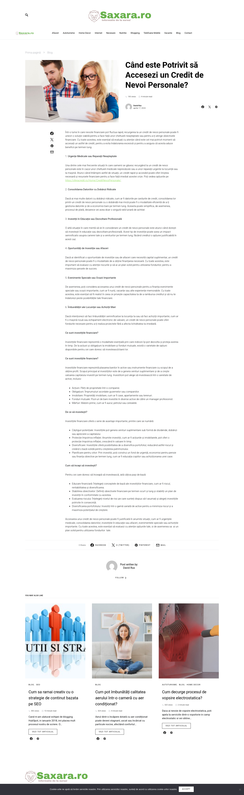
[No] (239, 789)
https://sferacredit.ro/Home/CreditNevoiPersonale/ (93, 180)
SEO (38, 685)
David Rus (137, 106)
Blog (50, 52)
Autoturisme (169, 685)
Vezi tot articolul (43, 732)
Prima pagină (33, 52)
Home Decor (194, 685)
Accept (186, 789)
